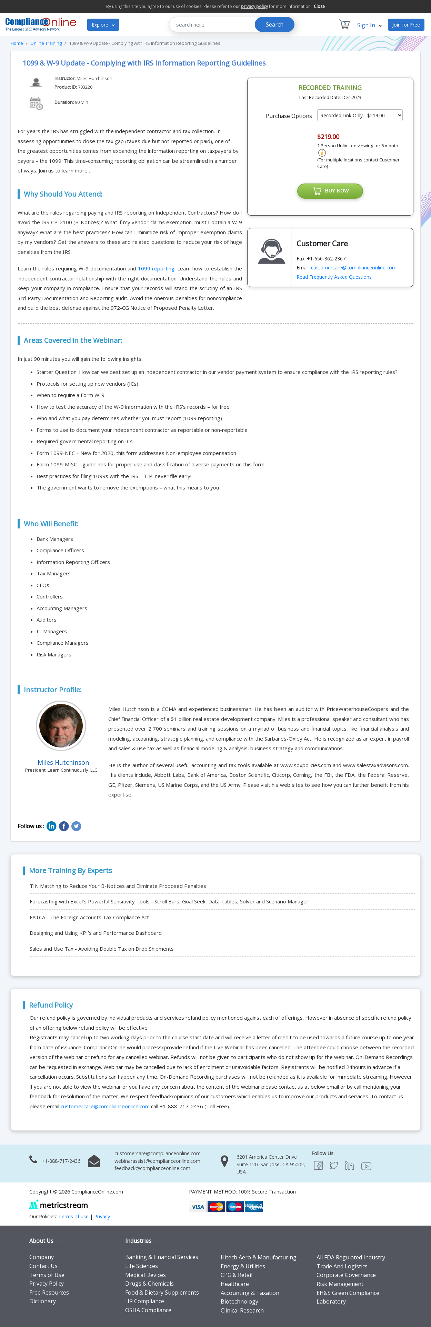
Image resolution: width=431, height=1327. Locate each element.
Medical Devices (145, 1275)
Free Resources (49, 1292)
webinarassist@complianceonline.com (157, 1161)
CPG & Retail (236, 1275)
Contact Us (43, 1266)
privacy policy (254, 6)
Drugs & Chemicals (149, 1283)
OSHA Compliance (148, 1310)
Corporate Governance (346, 1275)
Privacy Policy (46, 1283)
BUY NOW (330, 191)
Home (17, 43)
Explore (103, 24)
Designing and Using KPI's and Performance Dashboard (96, 932)
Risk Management (340, 1284)
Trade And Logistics (342, 1266)
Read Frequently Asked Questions (334, 277)
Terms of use (73, 1216)
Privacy (102, 1216)
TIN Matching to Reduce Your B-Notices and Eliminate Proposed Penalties (118, 885)
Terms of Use (46, 1275)
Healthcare (235, 1284)
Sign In (369, 25)
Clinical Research (242, 1310)
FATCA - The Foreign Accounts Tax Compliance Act (89, 917)
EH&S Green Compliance (348, 1293)
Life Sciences (141, 1266)
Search (274, 24)
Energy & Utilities (243, 1266)
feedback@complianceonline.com (152, 1168)
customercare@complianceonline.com (354, 268)
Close (319, 6)
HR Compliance (144, 1301)
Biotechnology (239, 1301)
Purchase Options (289, 116)
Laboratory (331, 1301)
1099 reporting (156, 268)
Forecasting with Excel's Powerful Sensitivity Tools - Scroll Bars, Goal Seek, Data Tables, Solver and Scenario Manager (169, 901)
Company (41, 1257)
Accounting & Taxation (250, 1293)
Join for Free (406, 24)
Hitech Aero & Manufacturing (259, 1257)
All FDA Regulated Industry (351, 1257)
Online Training (46, 43)
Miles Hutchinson (94, 78)
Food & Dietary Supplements (162, 1292)
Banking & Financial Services (161, 1257)
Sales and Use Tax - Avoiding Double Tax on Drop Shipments (102, 948)
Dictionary (42, 1301)
